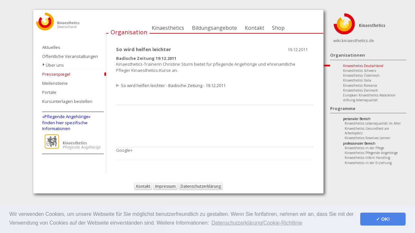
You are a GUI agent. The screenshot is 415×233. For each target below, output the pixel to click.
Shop (278, 27)
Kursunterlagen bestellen (67, 101)
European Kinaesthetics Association (369, 95)
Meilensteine (55, 83)
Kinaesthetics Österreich (361, 75)
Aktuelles (51, 47)
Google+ (124, 150)
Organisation (129, 32)
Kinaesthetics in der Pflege (364, 148)
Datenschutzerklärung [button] (201, 186)
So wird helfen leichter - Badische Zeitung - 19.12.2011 (173, 85)
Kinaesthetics (168, 27)
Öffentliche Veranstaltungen (70, 56)
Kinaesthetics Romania (360, 85)
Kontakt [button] (143, 186)
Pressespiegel (56, 74)
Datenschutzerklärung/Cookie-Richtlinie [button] (256, 223)
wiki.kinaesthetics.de (353, 40)
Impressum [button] (165, 186)
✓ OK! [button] (383, 219)
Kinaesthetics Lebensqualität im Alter (373, 123)
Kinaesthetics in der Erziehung (368, 163)
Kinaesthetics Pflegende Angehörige (371, 152)
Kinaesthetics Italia (357, 80)
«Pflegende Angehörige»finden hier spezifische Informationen (66, 122)
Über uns (55, 65)
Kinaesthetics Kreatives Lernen (367, 138)
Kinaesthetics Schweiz (359, 70)
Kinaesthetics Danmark (360, 90)
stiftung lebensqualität (360, 100)
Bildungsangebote (214, 27)
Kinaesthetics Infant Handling (367, 157)
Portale (49, 92)
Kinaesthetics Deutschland (363, 65)
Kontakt (254, 27)
